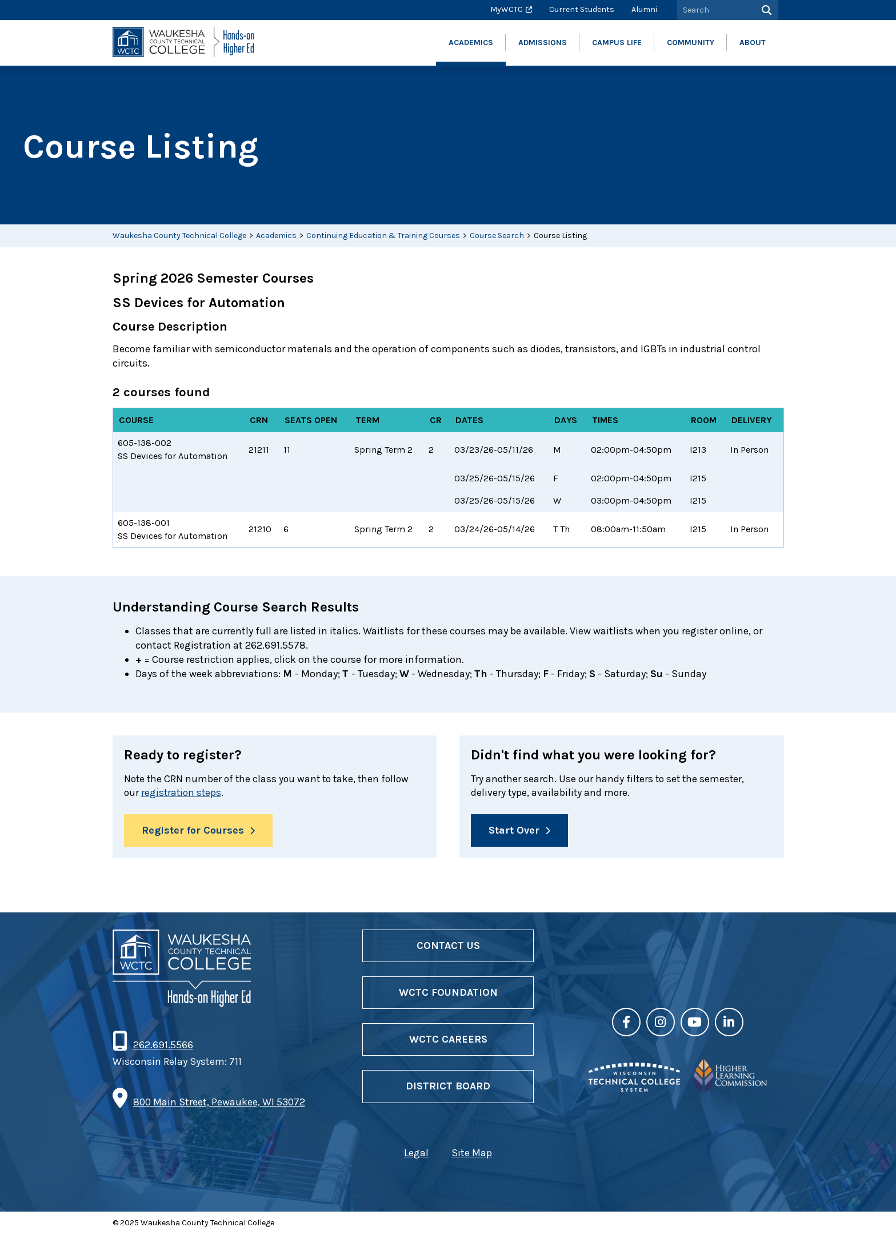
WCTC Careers (448, 1039)
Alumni (644, 9)
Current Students (581, 9)
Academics (276, 235)
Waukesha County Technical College (179, 235)
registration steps (183, 793)
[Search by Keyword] (715, 10)
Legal (416, 1153)
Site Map (471, 1153)
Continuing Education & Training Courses (383, 235)
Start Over (514, 830)
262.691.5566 (163, 1045)
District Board (448, 1087)
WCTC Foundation (448, 993)
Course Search (497, 235)
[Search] (765, 10)
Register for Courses (193, 830)
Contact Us (448, 946)
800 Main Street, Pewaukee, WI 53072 (219, 1102)
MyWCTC (506, 9)
